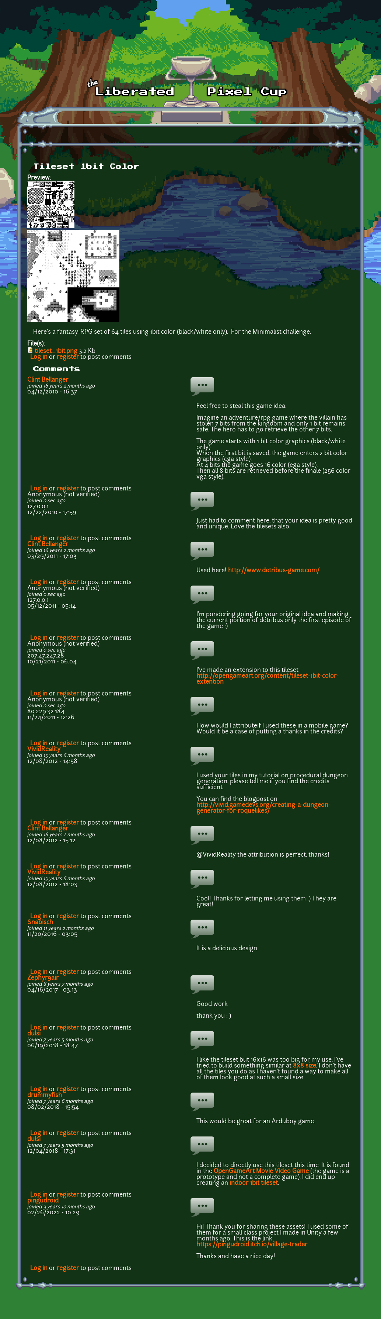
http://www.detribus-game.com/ (273, 571)
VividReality (43, 750)
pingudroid (43, 1201)
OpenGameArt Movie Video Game (261, 1171)
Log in (39, 357)
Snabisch (40, 923)
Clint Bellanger (47, 380)
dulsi (34, 1034)
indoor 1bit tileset (254, 1183)
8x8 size (304, 1066)
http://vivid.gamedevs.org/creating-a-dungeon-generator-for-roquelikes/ (263, 808)
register (68, 357)
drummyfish (44, 1095)
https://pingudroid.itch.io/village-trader (251, 1245)
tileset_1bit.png (56, 351)
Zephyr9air (43, 978)
